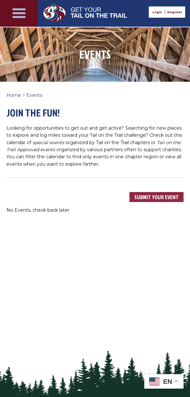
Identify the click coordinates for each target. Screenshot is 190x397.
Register (174, 12)
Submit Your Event (156, 197)
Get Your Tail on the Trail (85, 12)
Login (157, 12)
